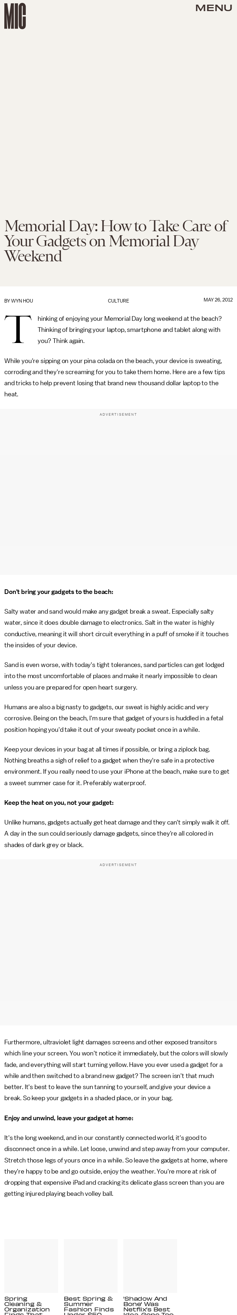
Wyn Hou (22, 301)
